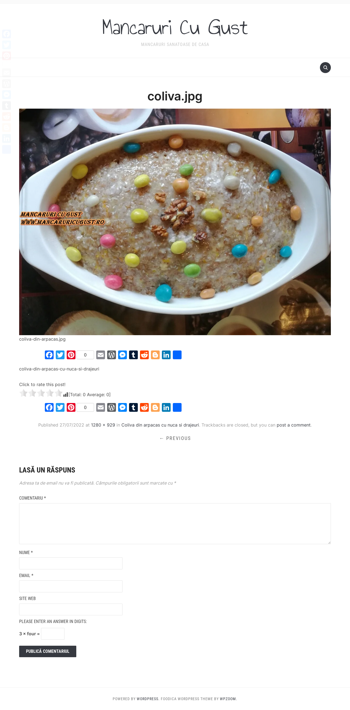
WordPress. (148, 699)
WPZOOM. (228, 699)
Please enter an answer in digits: (53, 621)
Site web (27, 598)
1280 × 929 (103, 425)
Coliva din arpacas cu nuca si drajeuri (160, 425)
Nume (26, 552)
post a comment (294, 425)
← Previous (175, 438)
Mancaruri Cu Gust (175, 27)
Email (26, 575)
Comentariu (32, 498)
